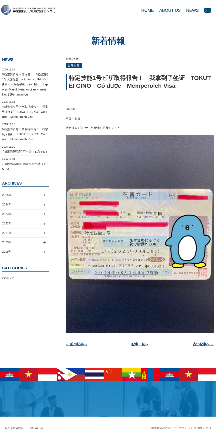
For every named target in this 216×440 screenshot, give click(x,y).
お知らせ (74, 65)
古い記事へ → (203, 344)
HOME (147, 10)
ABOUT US (170, 10)
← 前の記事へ (76, 344)
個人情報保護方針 (15, 428)
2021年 (7, 233)
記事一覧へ (139, 344)
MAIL (207, 10)
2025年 (7, 195)
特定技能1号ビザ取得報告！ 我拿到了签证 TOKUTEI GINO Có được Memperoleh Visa (25, 112)
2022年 (7, 223)
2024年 (7, 204)
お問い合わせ (35, 428)
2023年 (7, 214)
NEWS (192, 10)
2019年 (7, 251)
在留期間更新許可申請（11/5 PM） (25, 151)
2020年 (7, 242)
